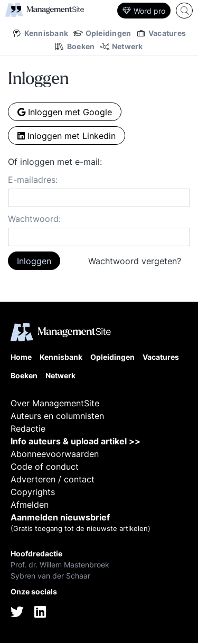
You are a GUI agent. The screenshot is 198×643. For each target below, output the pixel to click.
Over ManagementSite (55, 403)
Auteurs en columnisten (57, 416)
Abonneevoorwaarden (55, 454)
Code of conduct (45, 466)
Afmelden (30, 504)
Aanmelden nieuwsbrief (60, 517)
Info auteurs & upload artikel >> (75, 441)
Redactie (28, 428)
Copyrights (33, 492)
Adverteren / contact (53, 479)
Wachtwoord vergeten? (134, 261)
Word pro (143, 10)
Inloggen (34, 261)
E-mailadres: (33, 179)
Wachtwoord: (34, 218)
